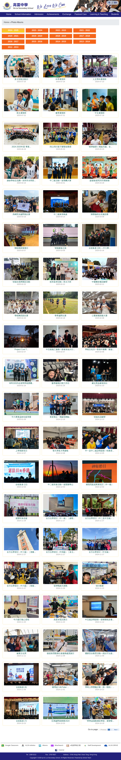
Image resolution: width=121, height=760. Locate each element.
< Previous (103, 729)
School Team (87, 758)
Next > (116, 729)
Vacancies (89, 19)
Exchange (66, 14)
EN (115, 3)
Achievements (53, 14)
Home (8, 14)
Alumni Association (49, 19)
